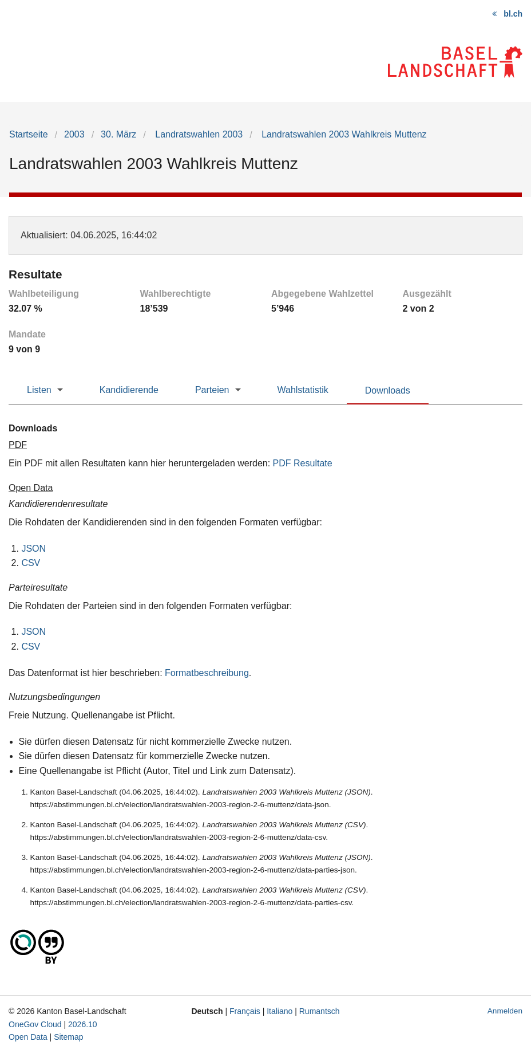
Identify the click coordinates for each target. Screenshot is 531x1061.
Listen (39, 390)
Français (244, 1011)
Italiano (279, 1011)
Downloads (387, 390)
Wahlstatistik (303, 390)
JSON (33, 548)
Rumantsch (319, 1011)
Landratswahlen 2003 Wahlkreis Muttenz (343, 134)
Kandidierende (129, 390)
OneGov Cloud (35, 1024)
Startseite (28, 134)
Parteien (212, 390)
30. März (118, 134)
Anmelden (505, 1011)
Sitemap (68, 1037)
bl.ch (513, 13)
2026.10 (82, 1024)
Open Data (28, 1037)
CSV (30, 563)
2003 (74, 134)
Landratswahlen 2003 (198, 134)
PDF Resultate (302, 463)
